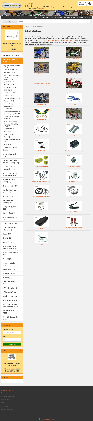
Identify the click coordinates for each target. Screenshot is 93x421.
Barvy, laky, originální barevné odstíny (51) (10, 247)
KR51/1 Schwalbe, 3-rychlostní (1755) (10, 81)
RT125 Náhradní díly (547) (9, 155)
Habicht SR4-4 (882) (10, 93)
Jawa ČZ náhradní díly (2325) (10, 318)
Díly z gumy (74, 130)
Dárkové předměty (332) (9, 264)
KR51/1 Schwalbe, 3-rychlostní (41, 84)
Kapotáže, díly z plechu (41, 161)
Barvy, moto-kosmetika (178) (11, 254)
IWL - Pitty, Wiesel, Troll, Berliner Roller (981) (11, 174)
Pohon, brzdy (74, 191)
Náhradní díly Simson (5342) (10, 61)
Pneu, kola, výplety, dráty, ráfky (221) (11, 125)
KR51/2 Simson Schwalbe (74, 68)
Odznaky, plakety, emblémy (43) (8, 201)
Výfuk (41, 238)
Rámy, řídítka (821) (9, 134)
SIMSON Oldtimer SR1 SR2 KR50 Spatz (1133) (11, 162)
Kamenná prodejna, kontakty (73, 17)
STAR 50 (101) (8, 90)
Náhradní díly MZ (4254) (11, 55)
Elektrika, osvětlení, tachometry (74, 145)
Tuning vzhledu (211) (10, 223)
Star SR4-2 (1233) (9, 84)
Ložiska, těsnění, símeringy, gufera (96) (11, 117)
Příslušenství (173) (9, 292)
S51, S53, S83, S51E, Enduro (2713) (12, 66)
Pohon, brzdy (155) (9, 128)
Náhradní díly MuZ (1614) (9, 312)
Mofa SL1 (74, 114)
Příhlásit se (12, 344)
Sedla (41, 222)
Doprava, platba (56, 17)
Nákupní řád (4, 406)
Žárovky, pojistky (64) (10, 186)
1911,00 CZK (12, 49)
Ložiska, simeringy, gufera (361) (9, 191)
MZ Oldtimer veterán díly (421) (10, 149)
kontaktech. (40, 8)
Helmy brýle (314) (9, 213)
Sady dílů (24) (7, 259)
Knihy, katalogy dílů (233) (9, 208)
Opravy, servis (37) (9, 269)
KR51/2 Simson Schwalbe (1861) (11, 76)
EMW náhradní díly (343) (9, 283)
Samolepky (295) (8, 196)
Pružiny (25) (7, 131)
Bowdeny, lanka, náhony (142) (12, 98)
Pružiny (41, 207)
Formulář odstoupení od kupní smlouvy (12, 393)
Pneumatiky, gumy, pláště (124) (9, 181)
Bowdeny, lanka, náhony (41, 130)
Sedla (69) (7, 137)
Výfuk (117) (7, 144)
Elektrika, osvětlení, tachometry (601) (9, 107)
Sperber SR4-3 (41, 99)
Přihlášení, (45, 17)
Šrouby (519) (7, 242)
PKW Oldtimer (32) (9, 273)
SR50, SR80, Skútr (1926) (11, 70)
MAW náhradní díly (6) (10, 288)
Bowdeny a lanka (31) (10, 296)
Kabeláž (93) (7, 238)
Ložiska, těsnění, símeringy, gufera (41, 176)
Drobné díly (41, 145)
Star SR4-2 (74, 84)
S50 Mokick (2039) (9, 72)
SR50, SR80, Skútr (74, 53)
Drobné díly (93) (8, 104)
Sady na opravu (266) (10, 300)
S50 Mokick (41, 68)
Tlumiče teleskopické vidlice (74, 222)
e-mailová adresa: (8, 329)
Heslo (4, 336)
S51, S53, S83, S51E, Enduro (41, 53)
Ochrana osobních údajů (8, 409)
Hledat (37, 17)
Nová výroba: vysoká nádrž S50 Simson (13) (10, 305)
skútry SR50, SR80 (67, 40)
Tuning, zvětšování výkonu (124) (9, 229)
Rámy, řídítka (74, 207)
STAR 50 (74, 99)
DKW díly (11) (7, 277)
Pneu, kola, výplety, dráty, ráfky (41, 191)
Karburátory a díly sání (74, 161)
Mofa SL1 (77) (8, 95)
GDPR (3, 403)
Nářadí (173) (7, 234)
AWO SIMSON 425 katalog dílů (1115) (9, 168)
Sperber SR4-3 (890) (10, 87)
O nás (87, 17)
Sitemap (5, 381)
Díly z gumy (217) (9, 101)
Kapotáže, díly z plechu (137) (12, 111)
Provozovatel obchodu (7, 396)
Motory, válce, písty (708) (11, 121)
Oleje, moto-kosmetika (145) (10, 218)
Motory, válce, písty (74, 176)
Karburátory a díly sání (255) (12, 114)
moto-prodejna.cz (6, 399)
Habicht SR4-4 (41, 114)
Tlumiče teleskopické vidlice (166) (12, 140)
